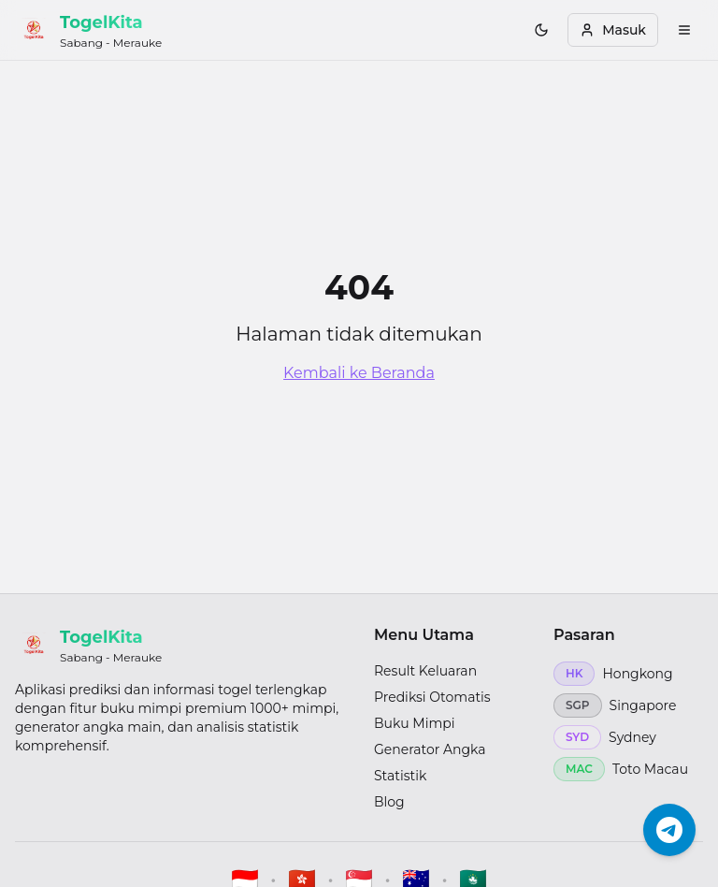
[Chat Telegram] (669, 827)
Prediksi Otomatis (432, 697)
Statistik (400, 775)
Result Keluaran (425, 670)
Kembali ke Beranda (359, 373)
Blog (389, 801)
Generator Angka (430, 749)
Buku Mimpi (414, 723)
